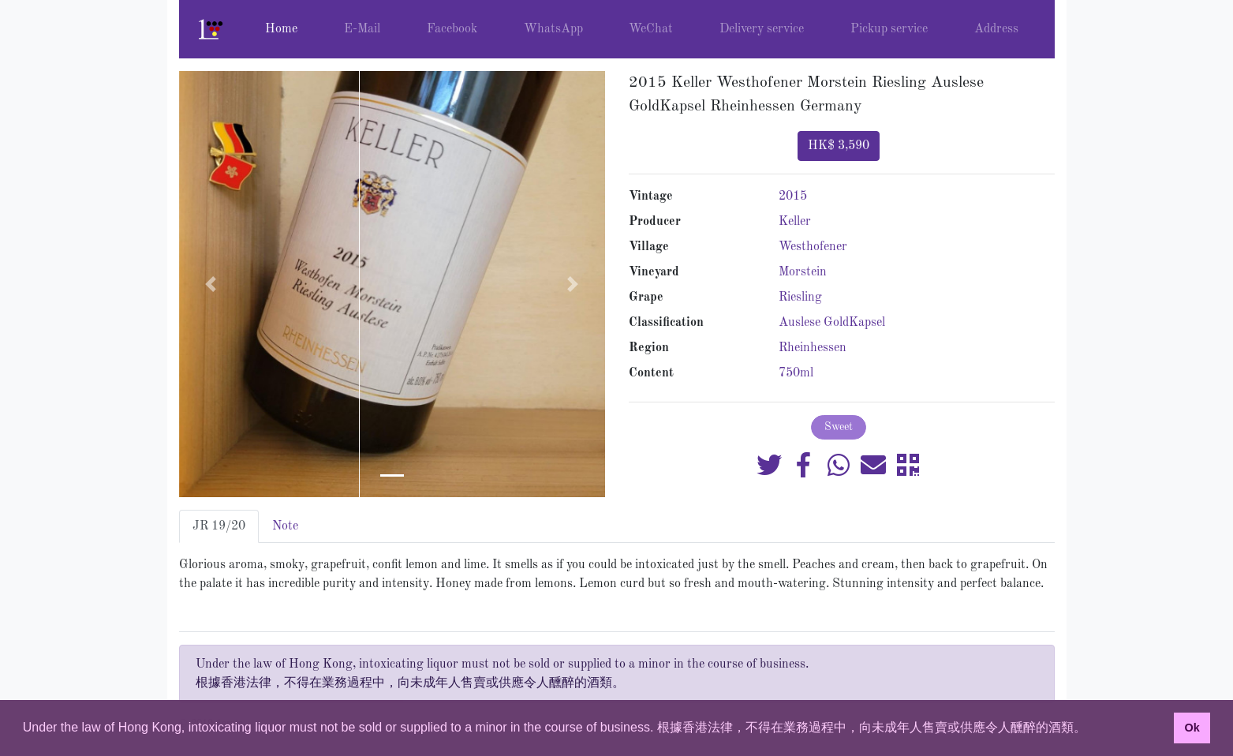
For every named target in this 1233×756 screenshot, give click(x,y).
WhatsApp (553, 29)
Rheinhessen (812, 348)
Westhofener (813, 247)
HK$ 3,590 (838, 146)
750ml (796, 373)
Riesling (800, 297)
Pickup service (889, 29)
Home (281, 29)
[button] (211, 284)
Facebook (452, 29)
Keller (795, 221)
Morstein (803, 272)
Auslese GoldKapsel (832, 322)
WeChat (651, 29)
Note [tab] (285, 526)
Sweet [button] (838, 426)
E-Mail (362, 29)
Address (996, 29)
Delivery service (761, 29)
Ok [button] (1191, 727)
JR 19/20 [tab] (218, 526)
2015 (793, 196)
